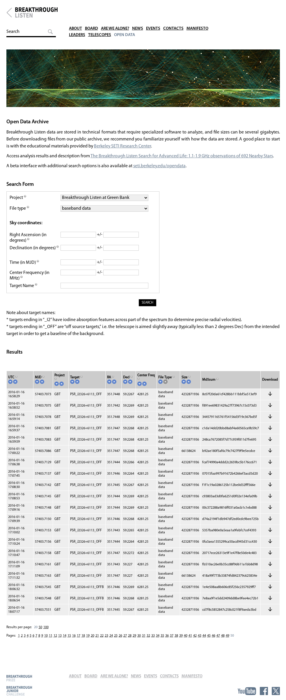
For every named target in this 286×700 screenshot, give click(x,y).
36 (167, 642)
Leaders (77, 15)
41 (190, 642)
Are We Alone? (118, 8)
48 (223, 642)
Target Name (24, 292)
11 (50, 642)
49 (227, 642)
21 (97, 642)
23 (106, 642)
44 (204, 642)
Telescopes (101, 15)
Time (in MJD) (25, 269)
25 (116, 642)
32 (148, 642)
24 (111, 642)
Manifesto (203, 8)
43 (199, 642)
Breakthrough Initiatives (9, 12)
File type (19, 212)
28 (130, 642)
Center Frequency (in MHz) (30, 282)
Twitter (276, 691)
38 (176, 642)
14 (64, 642)
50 (40, 633)
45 (209, 642)
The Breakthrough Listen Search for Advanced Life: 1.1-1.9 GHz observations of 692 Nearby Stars (183, 159)
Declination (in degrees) (33, 254)
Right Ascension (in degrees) (28, 241)
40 (185, 642)
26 (120, 642)
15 (69, 642)
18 (83, 642)
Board (93, 8)
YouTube (247, 691)
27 (125, 642)
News (142, 8)
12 (55, 642)
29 (134, 642)
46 (213, 642)
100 (46, 633)
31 (143, 642)
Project (18, 201)
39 (181, 642)
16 (74, 642)
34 (157, 642)
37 (171, 642)
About (76, 8)
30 (139, 642)
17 (78, 642)
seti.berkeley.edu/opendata (159, 169)
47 (218, 642)
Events (157, 8)
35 (162, 642)
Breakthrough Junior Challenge (19, 691)
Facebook (264, 691)
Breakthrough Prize (19, 678)
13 (60, 642)
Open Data (127, 15)
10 (46, 642)
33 (153, 642)
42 (195, 642)
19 (88, 642)
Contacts (178, 8)
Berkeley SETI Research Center (123, 149)
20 (36, 633)
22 (102, 642)
